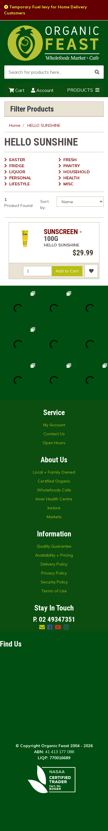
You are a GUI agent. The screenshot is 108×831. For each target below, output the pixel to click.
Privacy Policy (54, 573)
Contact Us (54, 433)
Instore (54, 507)
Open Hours (54, 442)
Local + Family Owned (54, 472)
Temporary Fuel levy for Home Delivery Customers (45, 10)
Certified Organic (54, 481)
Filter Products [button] (32, 109)
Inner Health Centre (54, 499)
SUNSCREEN (61, 232)
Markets (54, 516)
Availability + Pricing (54, 555)
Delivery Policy (54, 564)
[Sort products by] (80, 202)
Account (42, 90)
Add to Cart (67, 271)
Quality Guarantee (54, 546)
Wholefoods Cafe (54, 490)
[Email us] (42, 627)
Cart (16, 90)
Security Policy (54, 582)
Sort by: (44, 204)
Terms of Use (54, 590)
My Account (54, 424)
